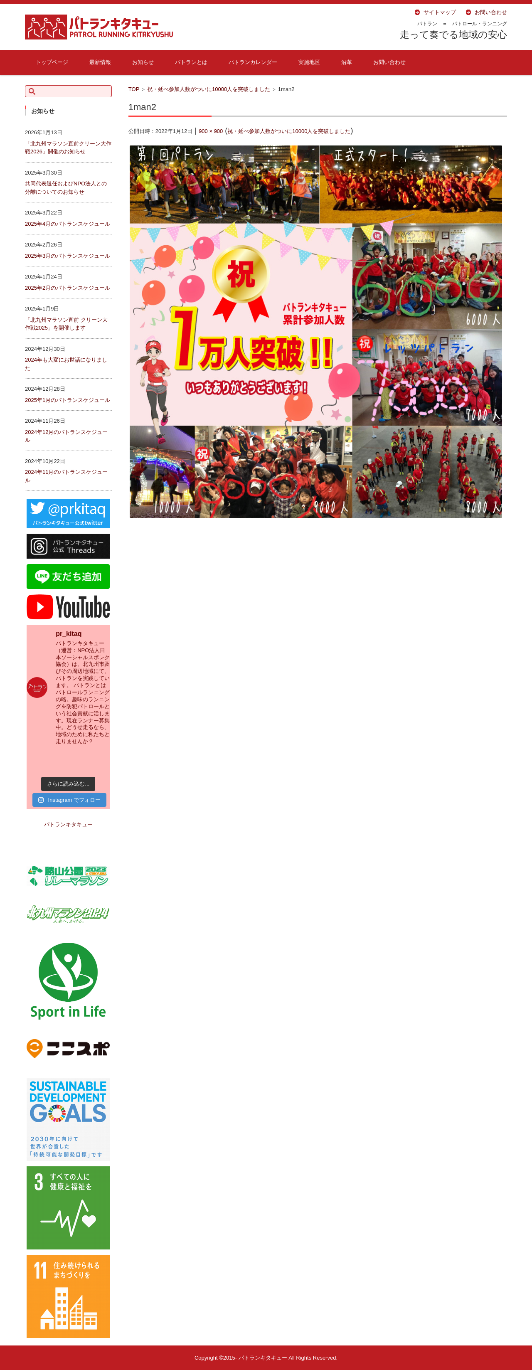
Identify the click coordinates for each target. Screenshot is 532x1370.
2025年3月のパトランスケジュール (67, 256)
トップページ (52, 62)
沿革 (346, 62)
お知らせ (143, 62)
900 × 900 (211, 131)
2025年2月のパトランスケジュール (67, 288)
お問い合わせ (389, 62)
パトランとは (191, 62)
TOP (134, 89)
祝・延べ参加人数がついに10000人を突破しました (208, 89)
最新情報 (100, 62)
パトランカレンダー (253, 62)
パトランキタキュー (68, 824)
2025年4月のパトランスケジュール (67, 224)
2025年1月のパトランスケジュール (67, 400)
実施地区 (309, 62)
